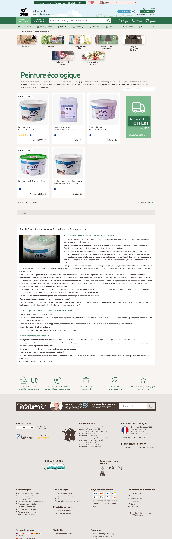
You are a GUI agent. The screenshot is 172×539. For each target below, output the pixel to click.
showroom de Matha (87, 425)
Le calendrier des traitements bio (30, 489)
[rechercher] (108, 20)
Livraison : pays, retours (27, 483)
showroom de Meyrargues (89, 422)
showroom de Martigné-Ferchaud (91, 427)
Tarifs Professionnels (63, 498)
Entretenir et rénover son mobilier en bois (35, 350)
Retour (28, 204)
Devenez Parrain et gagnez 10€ (67, 489)
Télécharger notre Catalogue (29, 492)
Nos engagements (25, 486)
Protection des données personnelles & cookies (27, 501)
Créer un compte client (26, 494)
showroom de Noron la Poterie (90, 429)
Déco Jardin (26, 27)
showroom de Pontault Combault (91, 420)
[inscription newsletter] (151, 395)
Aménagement (46, 27)
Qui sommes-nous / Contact (29, 481)
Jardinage (80, 27)
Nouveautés (128, 27)
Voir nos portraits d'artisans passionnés (139, 436)
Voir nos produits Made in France (137, 427)
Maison (112, 27)
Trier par (128, 83)
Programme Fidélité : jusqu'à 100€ (66, 484)
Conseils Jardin (147, 27)
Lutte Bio (63, 27)
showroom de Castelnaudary (90, 436)
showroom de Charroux (88, 433)
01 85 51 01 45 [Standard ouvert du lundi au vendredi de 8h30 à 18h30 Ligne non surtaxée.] (149, 11)
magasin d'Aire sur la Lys (88, 418)
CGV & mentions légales (27, 497)
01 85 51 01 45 (26, 416)
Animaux (96, 27)
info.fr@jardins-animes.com (146, 14)
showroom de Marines (87, 431)
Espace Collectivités (63, 501)
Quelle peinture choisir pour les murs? (65, 294)
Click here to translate (63, 521)
